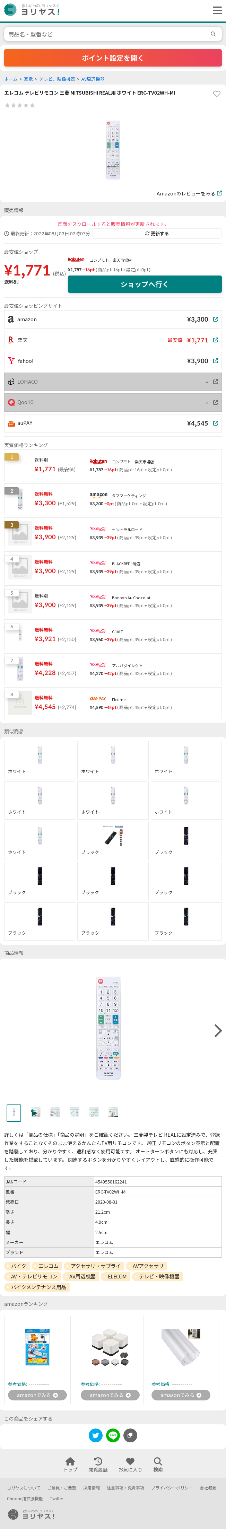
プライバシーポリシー (172, 1488)
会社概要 (208, 1488)
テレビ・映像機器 (159, 1276)
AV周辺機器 (93, 79)
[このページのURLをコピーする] (130, 1435)
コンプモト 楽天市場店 (111, 260)
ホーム (11, 79)
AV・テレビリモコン (34, 1276)
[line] (113, 1436)
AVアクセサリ (148, 1266)
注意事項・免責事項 (125, 1488)
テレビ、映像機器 (57, 79)
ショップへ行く (145, 284)
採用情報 (91, 1488)
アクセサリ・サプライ (96, 1266)
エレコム (48, 1266)
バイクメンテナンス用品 (38, 1287)
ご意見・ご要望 (61, 1488)
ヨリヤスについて (23, 1488)
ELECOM (117, 1276)
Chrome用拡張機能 (25, 1498)
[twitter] (95, 1436)
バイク (18, 1266)
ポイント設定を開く (113, 58)
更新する (157, 233)
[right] (217, 1031)
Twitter (56, 1498)
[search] (214, 34)
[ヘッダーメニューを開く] (215, 10)
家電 (28, 79)
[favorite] (216, 94)
